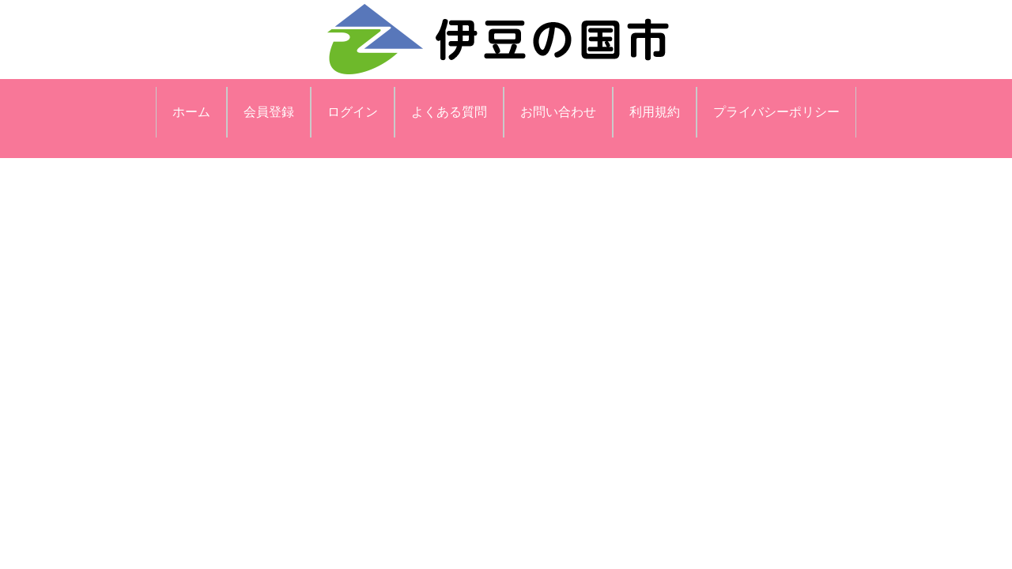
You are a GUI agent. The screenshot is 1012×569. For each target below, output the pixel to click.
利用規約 (654, 112)
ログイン (352, 112)
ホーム (191, 112)
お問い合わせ (558, 112)
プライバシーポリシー (776, 112)
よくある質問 (449, 112)
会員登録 (269, 112)
